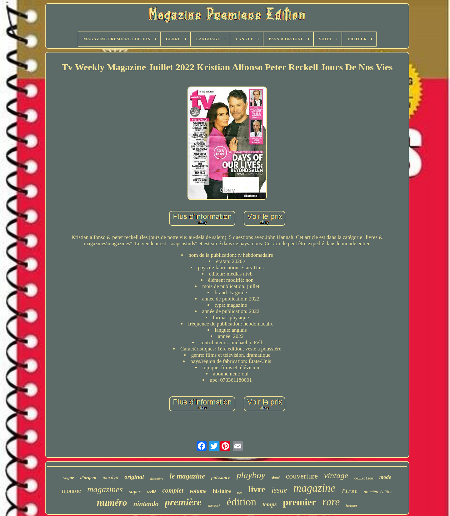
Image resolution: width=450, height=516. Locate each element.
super (134, 491)
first (350, 491)
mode (385, 477)
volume (198, 491)
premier (299, 502)
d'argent (88, 477)
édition (241, 502)
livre (256, 489)
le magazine (187, 476)
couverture (302, 476)
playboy (251, 475)
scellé (151, 491)
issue (279, 490)
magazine (314, 488)
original (134, 477)
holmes (352, 505)
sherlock (214, 505)
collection (363, 478)
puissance (220, 477)
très (239, 492)
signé (276, 478)
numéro (112, 502)
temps (269, 504)
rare (331, 502)
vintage (336, 475)
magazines (105, 489)
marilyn (110, 477)
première (183, 502)
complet (172, 490)
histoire (222, 491)
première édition (378, 491)
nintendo (146, 504)
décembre (156, 478)
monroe (71, 490)
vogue (68, 477)
